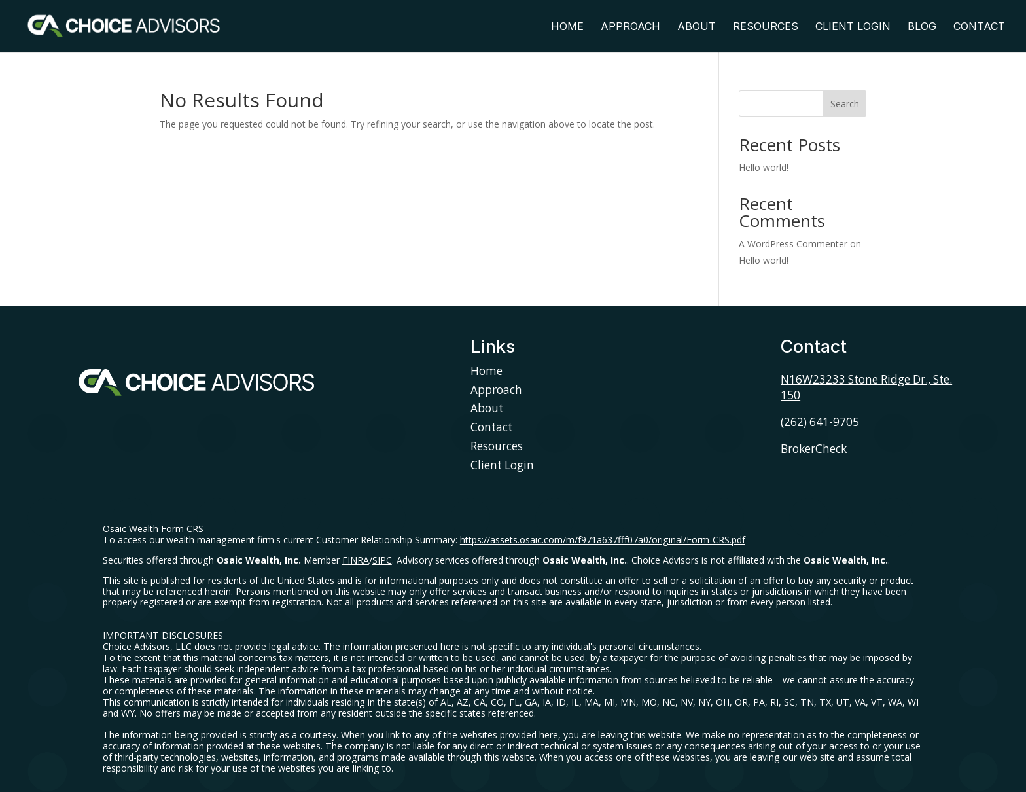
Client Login (853, 27)
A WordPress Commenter (793, 244)
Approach (630, 27)
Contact (979, 27)
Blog (922, 27)
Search (844, 104)
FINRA (355, 560)
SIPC (382, 560)
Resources (765, 27)
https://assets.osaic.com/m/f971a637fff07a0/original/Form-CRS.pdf (602, 539)
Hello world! (763, 167)
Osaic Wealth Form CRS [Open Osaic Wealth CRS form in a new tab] (153, 528)
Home (567, 27)
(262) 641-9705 (820, 421)
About (696, 27)
